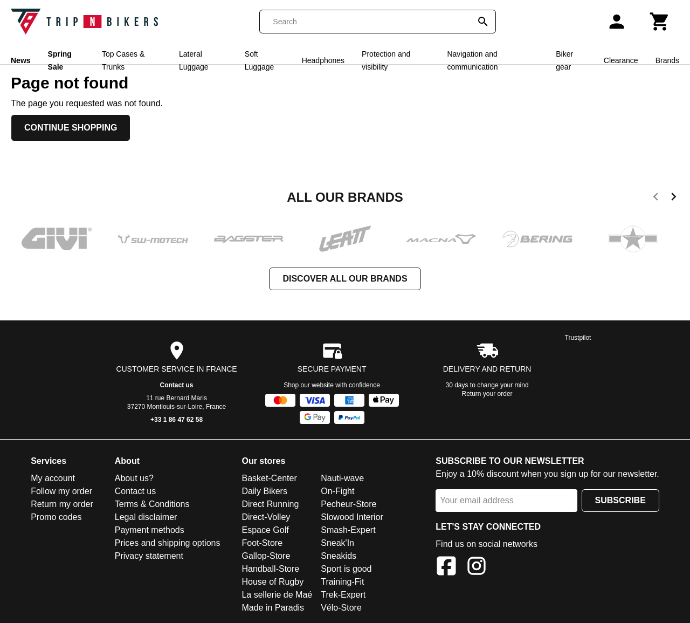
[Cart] (660, 21)
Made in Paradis (273, 607)
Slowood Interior (352, 517)
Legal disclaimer (146, 517)
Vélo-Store (341, 607)
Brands (667, 60)
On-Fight (337, 491)
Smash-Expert (348, 530)
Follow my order (61, 491)
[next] (673, 198)
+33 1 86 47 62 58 (176, 419)
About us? (134, 478)
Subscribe (620, 500)
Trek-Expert (343, 594)
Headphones (323, 60)
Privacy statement (149, 555)
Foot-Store (262, 542)
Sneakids (338, 555)
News (21, 60)
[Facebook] (446, 567)
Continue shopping (70, 127)
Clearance (621, 60)
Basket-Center (269, 478)
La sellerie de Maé (277, 594)
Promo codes (56, 517)
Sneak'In (337, 542)
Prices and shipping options (167, 542)
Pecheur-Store (348, 504)
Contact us (177, 385)
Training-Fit (342, 581)
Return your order (487, 394)
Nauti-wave (342, 478)
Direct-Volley (266, 517)
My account (53, 478)
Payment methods (149, 530)
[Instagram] (476, 567)
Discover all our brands (344, 278)
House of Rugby (272, 581)
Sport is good (346, 568)
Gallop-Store (266, 555)
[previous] (656, 198)
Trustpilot (578, 337)
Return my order (62, 504)
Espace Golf (265, 530)
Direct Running (270, 504)
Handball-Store (270, 568)
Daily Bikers (264, 491)
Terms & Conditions (152, 504)
